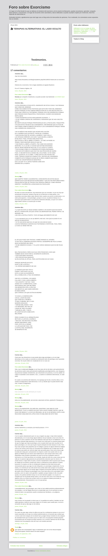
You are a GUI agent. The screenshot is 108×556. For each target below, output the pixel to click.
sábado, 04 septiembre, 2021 (23, 534)
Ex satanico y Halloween (84, 32)
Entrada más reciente (17, 546)
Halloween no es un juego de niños (84, 28)
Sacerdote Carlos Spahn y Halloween (85, 30)
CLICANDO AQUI (60, 97)
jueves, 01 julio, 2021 (21, 421)
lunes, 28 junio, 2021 (21, 91)
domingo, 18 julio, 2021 (21, 523)
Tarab (16, 527)
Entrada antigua (62, 546)
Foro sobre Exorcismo (29, 7)
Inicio (41, 546)
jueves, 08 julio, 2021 (21, 494)
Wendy (17, 176)
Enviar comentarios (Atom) (42, 551)
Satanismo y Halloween (81, 31)
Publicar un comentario (19, 537)
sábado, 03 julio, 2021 (21, 482)
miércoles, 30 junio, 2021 (22, 363)
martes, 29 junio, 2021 (21, 173)
